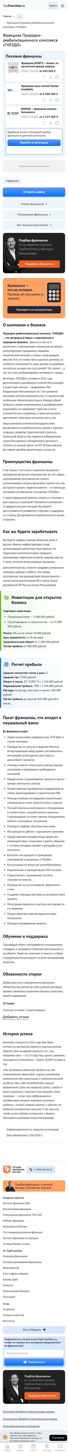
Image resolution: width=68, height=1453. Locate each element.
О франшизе (12, 180)
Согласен (58, 1437)
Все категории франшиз (17, 1209)
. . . (19, 16)
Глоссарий (9, 1297)
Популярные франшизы (34, 214)
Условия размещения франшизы (22, 1262)
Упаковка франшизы (15, 1256)
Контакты (9, 1321)
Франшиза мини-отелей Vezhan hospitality (40, 87)
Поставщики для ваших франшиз (22, 1232)
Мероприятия (11, 1268)
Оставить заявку (34, 192)
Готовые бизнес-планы (16, 1244)
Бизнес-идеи (10, 1279)
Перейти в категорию (34, 143)
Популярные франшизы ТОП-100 (22, 1215)
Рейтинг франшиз (13, 1221)
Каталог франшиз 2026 (16, 1203)
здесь (32, 1441)
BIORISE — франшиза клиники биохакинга (38, 110)
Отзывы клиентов (13, 1315)
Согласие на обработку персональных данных (30, 1419)
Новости (8, 1285)
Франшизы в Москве (15, 1226)
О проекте (9, 1309)
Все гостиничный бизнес (34, 225)
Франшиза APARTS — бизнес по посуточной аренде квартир (39, 65)
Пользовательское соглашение (21, 1426)
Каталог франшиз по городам (20, 1238)
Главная (9, 16)
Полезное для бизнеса (16, 1291)
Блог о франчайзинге (15, 1274)
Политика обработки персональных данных (29, 1412)
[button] (53, 5)
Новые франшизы (34, 204)
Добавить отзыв (15, 1017)
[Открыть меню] (62, 5)
